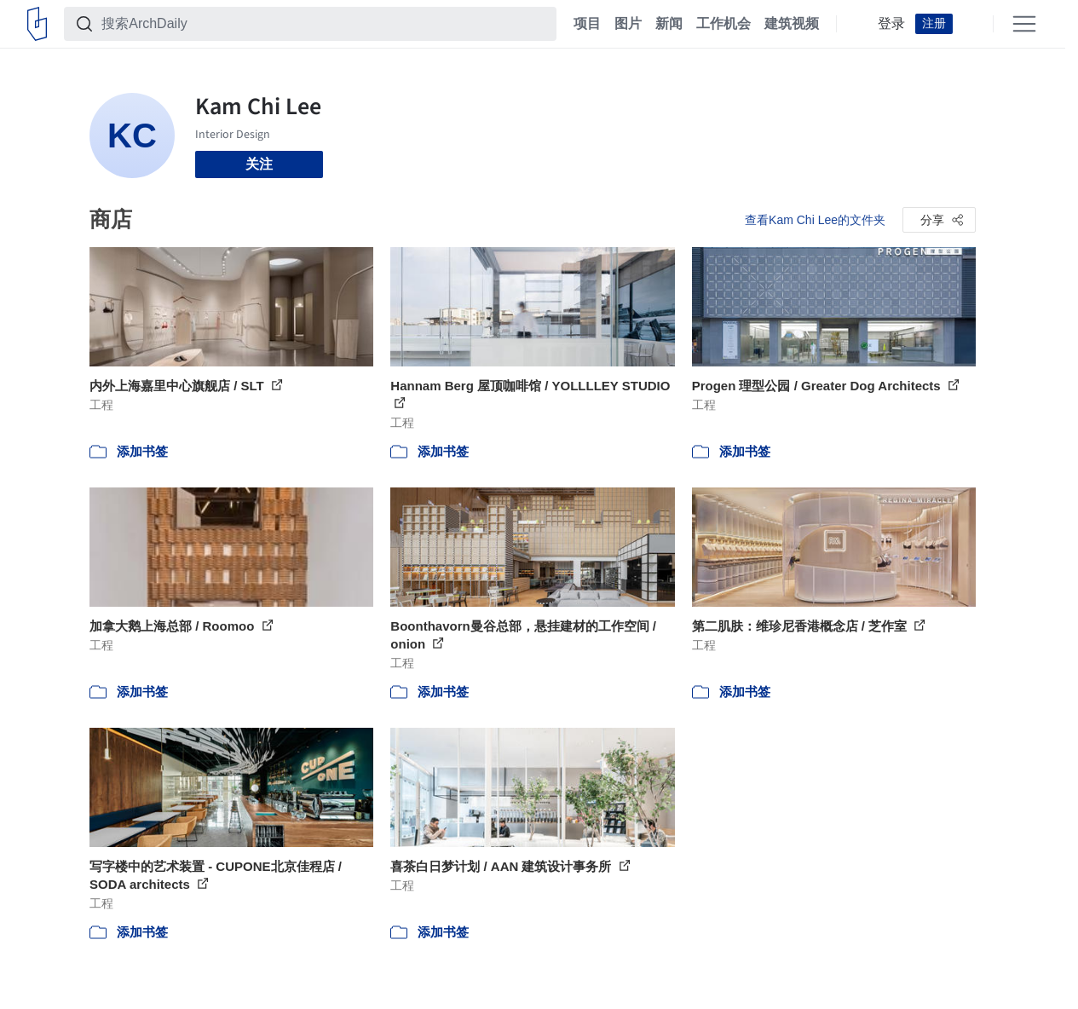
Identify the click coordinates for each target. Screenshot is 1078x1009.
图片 (628, 23)
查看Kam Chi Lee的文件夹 (815, 220)
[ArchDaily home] (37, 24)
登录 (891, 23)
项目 (587, 23)
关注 (259, 164)
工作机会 (723, 23)
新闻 (669, 23)
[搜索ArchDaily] (323, 24)
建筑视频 (791, 23)
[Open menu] (1024, 23)
